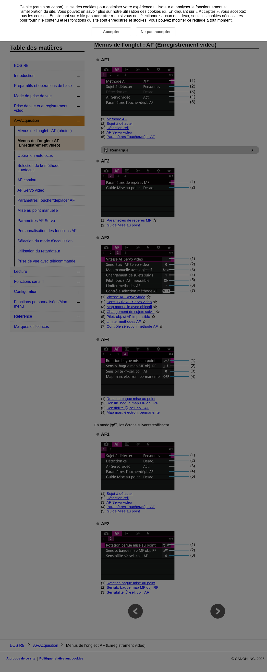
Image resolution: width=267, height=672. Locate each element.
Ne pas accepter (95, 16)
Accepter (207, 11)
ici (164, 11)
